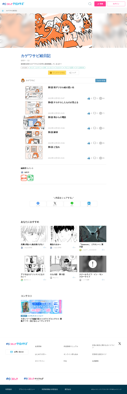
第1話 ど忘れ (54, 147)
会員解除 (95, 361)
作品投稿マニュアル (71, 346)
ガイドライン (40, 361)
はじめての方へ (40, 354)
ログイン (116, 4)
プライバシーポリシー (27, 389)
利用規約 (8, 389)
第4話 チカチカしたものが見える (63, 102)
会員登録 (38, 346)
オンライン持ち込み (71, 354)
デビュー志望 (69, 67)
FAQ (65, 361)
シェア (38, 204)
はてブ (89, 204)
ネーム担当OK (79, 67)
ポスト (55, 204)
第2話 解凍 (53, 132)
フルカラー (58, 67)
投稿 (100, 4)
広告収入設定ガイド (99, 354)
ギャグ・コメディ (35, 67)
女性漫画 (24, 67)
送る (72, 204)
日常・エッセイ (48, 67)
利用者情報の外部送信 (50, 389)
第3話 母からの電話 (57, 117)
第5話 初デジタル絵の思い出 (61, 87)
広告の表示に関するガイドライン (103, 346)
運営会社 (68, 389)
